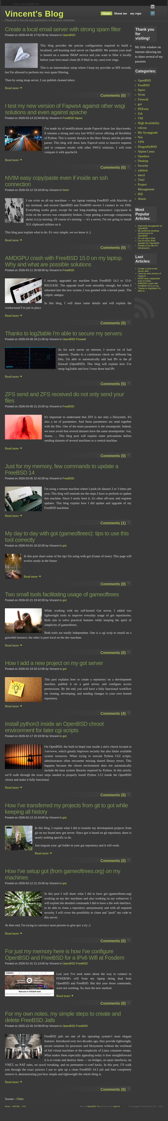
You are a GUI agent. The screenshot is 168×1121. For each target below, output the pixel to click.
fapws (141, 90)
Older (20, 1098)
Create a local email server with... (147, 269)
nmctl (141, 175)
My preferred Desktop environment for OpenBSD (148, 233)
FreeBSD (143, 85)
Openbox (143, 156)
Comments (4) (113, 713)
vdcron (142, 127)
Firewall (143, 99)
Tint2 (141, 179)
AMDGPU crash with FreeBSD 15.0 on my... (149, 284)
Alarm (142, 198)
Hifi (140, 194)
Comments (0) (113, 95)
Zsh (140, 113)
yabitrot (143, 170)
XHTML (16, 1105)
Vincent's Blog (34, 13)
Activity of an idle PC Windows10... (148, 246)
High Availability (148, 123)
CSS (24, 1105)
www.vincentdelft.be (26, 4)
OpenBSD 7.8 (93, 1105)
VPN (141, 142)
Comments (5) (113, 383)
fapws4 (116, 1105)
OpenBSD (144, 80)
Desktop (143, 161)
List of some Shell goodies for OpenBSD (148, 241)
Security (143, 165)
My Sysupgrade (148, 132)
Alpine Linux (146, 151)
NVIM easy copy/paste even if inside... (149, 279)
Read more (13, 88)
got (140, 104)
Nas (140, 137)
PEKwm (143, 109)
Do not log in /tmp (146, 238)
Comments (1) (113, 522)
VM (140, 118)
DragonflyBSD (147, 146)
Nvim (141, 94)
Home (7, 1105)
